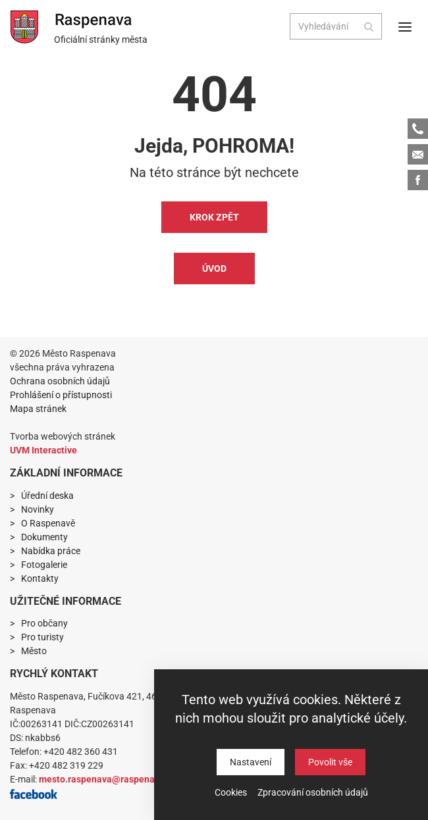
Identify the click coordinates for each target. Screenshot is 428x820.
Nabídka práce (50, 551)
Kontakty (40, 578)
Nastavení (250, 762)
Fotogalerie (44, 564)
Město (34, 651)
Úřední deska (47, 495)
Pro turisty (42, 637)
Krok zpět (214, 217)
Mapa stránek (38, 408)
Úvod (214, 268)
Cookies (231, 792)
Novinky (37, 509)
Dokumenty (44, 537)
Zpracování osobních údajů (312, 792)
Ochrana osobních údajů (60, 381)
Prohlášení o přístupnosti (61, 395)
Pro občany (44, 623)
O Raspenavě (48, 523)
